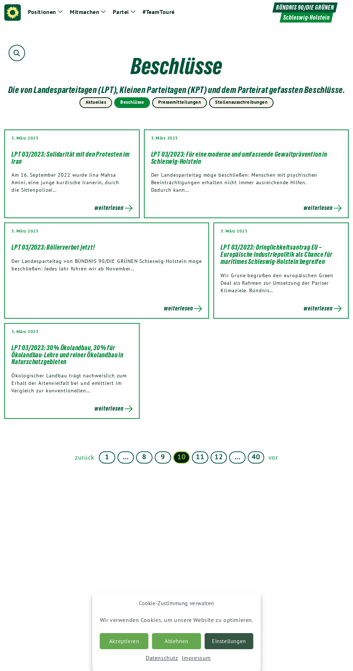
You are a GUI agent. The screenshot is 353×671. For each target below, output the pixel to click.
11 (200, 456)
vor (273, 457)
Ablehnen (176, 641)
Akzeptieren (124, 641)
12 (218, 456)
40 (256, 456)
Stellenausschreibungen (241, 102)
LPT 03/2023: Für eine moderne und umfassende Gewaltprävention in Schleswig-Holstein (239, 157)
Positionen (42, 12)
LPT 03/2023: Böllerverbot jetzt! (53, 247)
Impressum (196, 657)
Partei (121, 12)
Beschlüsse (132, 102)
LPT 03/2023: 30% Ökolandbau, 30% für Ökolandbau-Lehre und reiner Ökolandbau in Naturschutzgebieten (67, 355)
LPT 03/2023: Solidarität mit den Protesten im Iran (70, 157)
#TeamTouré (158, 12)
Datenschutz (162, 657)
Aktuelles (96, 102)
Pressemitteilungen (179, 102)
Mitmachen (84, 12)
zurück (85, 457)
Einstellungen (229, 641)
